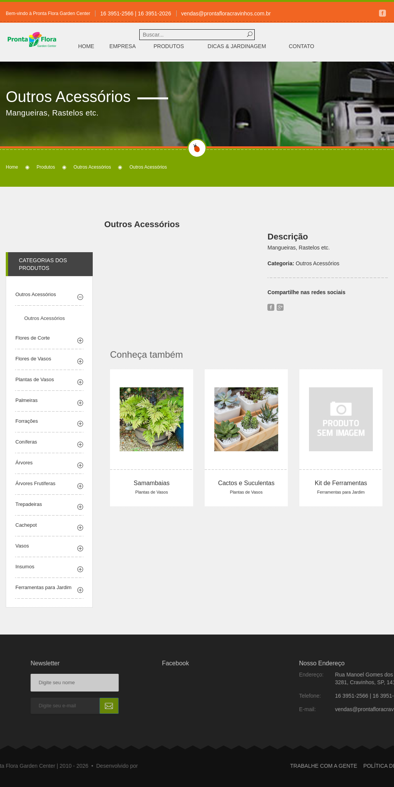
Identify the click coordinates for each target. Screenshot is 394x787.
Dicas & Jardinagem (237, 46)
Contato (301, 46)
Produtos (169, 46)
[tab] (49, 308)
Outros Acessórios (92, 167)
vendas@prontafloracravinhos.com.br (226, 13)
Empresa (122, 46)
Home (86, 46)
